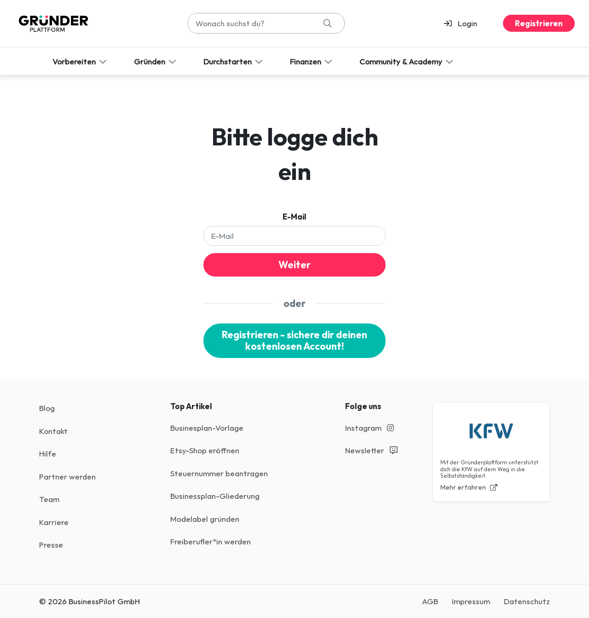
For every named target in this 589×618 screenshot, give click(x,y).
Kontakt (53, 431)
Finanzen (312, 61)
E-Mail (294, 216)
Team (49, 499)
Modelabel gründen (204, 519)
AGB (430, 601)
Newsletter (371, 450)
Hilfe (47, 453)
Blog (47, 408)
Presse (51, 544)
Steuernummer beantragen (219, 473)
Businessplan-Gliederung (215, 496)
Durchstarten (233, 61)
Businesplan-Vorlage (206, 428)
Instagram (369, 428)
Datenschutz (527, 601)
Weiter (294, 265)
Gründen (156, 61)
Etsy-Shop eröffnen (204, 450)
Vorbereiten (80, 61)
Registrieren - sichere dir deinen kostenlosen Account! (294, 341)
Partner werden (67, 476)
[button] (464, 23)
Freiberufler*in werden (210, 541)
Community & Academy (407, 61)
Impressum (471, 601)
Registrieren (539, 23)
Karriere (54, 522)
